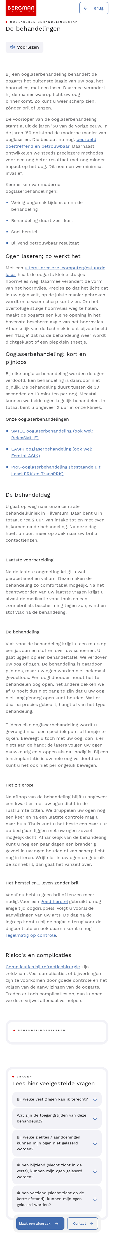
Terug (98, 8)
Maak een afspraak (34, 1223)
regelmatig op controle (31, 935)
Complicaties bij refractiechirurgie (43, 966)
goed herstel (54, 901)
